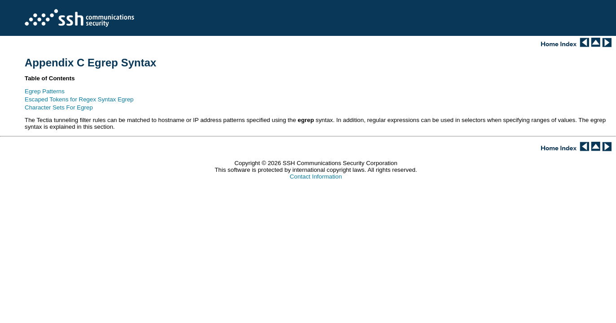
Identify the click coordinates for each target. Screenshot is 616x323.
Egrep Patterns (45, 91)
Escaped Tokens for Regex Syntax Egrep (79, 99)
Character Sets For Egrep (59, 107)
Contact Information (316, 176)
